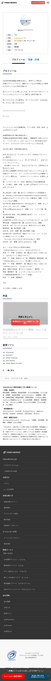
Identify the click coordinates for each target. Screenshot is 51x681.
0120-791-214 (37, 676)
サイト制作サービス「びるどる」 (16, 571)
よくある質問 (9, 489)
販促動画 (43, 399)
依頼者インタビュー (11, 525)
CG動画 (34, 420)
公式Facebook (9, 619)
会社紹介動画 (16, 395)
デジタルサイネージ (29, 411)
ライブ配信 (9, 404)
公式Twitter (8, 625)
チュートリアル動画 (30, 402)
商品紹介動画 (22, 392)
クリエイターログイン (12, 538)
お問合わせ (8, 631)
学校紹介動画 (29, 397)
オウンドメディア (8, 411)
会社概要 (7, 601)
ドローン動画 (17, 422)
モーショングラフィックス (11, 420)
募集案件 (7, 508)
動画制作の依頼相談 (38, 2)
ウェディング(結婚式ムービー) (12, 399)
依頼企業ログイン (10, 502)
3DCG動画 (41, 420)
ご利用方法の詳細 (10, 471)
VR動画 (9, 422)
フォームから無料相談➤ (13, 676)
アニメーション (25, 420)
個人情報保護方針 (31, 657)
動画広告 (36, 399)
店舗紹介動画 (10, 397)
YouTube (5, 413)
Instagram (20, 413)
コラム (6, 483)
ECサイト (37, 413)
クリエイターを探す (11, 513)
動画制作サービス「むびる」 (14, 565)
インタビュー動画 (40, 397)
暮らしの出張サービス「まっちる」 (17, 577)
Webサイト (40, 411)
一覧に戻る (10, 370)
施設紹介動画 (19, 397)
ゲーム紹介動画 (27, 399)
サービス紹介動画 (33, 392)
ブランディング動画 (16, 402)
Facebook (12, 413)
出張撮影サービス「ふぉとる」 (15, 559)
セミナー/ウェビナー (28, 395)
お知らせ (7, 607)
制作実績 (7, 519)
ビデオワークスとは (11, 465)
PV (3, 402)
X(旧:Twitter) (28, 413)
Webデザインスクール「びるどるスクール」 (20, 589)
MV (7, 402)
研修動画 (38, 395)
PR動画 (8, 395)
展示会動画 (6, 392)
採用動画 (14, 392)
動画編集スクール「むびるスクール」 (17, 583)
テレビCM (18, 411)
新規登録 (7, 544)
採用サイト (8, 613)
